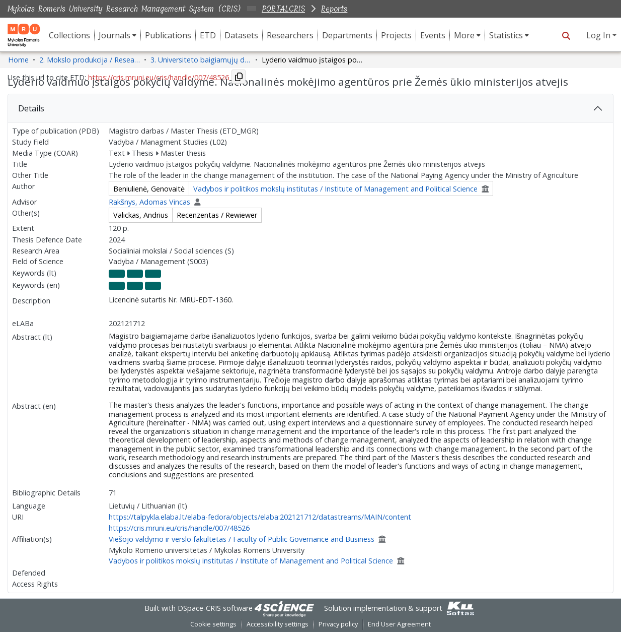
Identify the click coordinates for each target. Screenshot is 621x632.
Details (31, 108)
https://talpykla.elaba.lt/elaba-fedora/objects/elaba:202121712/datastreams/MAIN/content (260, 517)
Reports (334, 9)
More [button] (464, 35)
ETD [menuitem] (208, 35)
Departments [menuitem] (347, 35)
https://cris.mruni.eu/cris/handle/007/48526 (179, 528)
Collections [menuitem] (69, 35)
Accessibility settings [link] (277, 624)
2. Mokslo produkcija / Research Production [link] (89, 60)
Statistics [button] (506, 35)
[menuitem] (117, 35)
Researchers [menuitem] (290, 35)
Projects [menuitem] (396, 35)
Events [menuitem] (432, 35)
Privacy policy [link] (338, 624)
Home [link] (18, 60)
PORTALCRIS (283, 9)
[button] (566, 35)
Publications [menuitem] (168, 35)
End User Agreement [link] (399, 624)
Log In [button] (599, 35)
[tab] (310, 108)
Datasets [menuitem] (241, 35)
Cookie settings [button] (213, 624)
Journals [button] (114, 35)
